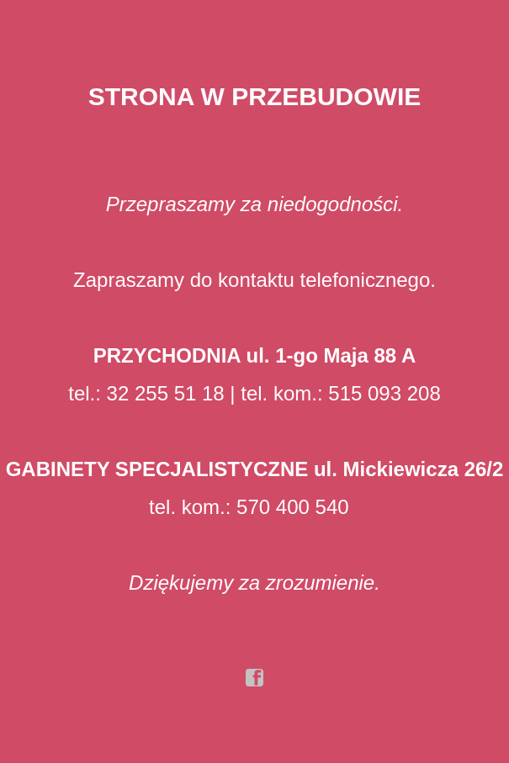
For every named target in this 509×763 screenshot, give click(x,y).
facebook (255, 678)
